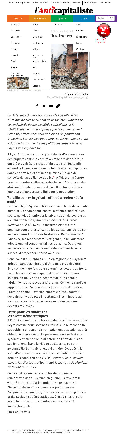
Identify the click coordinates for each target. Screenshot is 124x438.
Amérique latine (40, 61)
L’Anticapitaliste (41, 3)
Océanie (36, 86)
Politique (15, 25)
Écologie (15, 49)
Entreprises (16, 31)
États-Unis (37, 37)
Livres (79, 43)
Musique (80, 49)
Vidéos (14, 68)
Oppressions (17, 37)
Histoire (58, 25)
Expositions (81, 37)
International (40, 19)
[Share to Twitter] (44, 106)
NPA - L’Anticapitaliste (19, 3)
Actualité (18, 19)
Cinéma (79, 31)
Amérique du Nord (39, 56)
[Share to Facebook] (37, 106)
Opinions (62, 19)
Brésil (35, 25)
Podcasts (76, 3)
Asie (35, 68)
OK (111, 18)
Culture (84, 19)
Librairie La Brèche (60, 3)
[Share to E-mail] (51, 106)
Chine (35, 31)
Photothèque (90, 3)
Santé (13, 61)
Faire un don (105, 3)
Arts (78, 25)
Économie (15, 43)
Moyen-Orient (39, 80)
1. (7, 430)
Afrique (36, 49)
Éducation (15, 55)
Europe (36, 74)
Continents (38, 43)
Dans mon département (17, 75)
